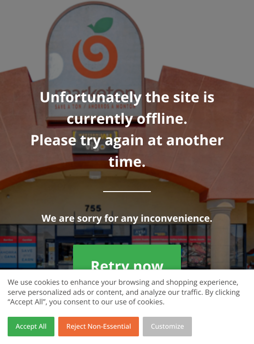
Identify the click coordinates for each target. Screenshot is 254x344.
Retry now (126, 266)
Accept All (31, 326)
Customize (167, 326)
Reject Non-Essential (98, 326)
